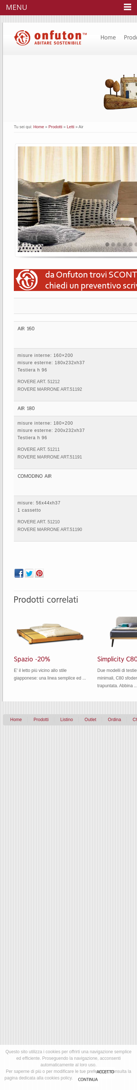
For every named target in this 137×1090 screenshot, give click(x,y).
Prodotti (55, 127)
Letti (70, 127)
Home (38, 127)
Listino (66, 719)
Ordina (114, 719)
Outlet (90, 719)
